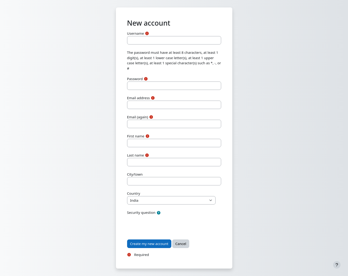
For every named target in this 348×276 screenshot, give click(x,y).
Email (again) (137, 117)
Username (135, 33)
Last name (135, 155)
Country (133, 193)
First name (136, 136)
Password (135, 78)
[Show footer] (337, 265)
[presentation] (162, 225)
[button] (158, 213)
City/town (135, 174)
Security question (141, 212)
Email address (138, 97)
